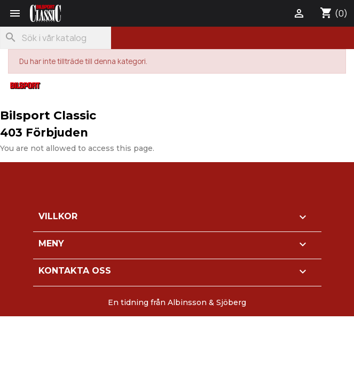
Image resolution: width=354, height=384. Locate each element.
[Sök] (55, 38)
